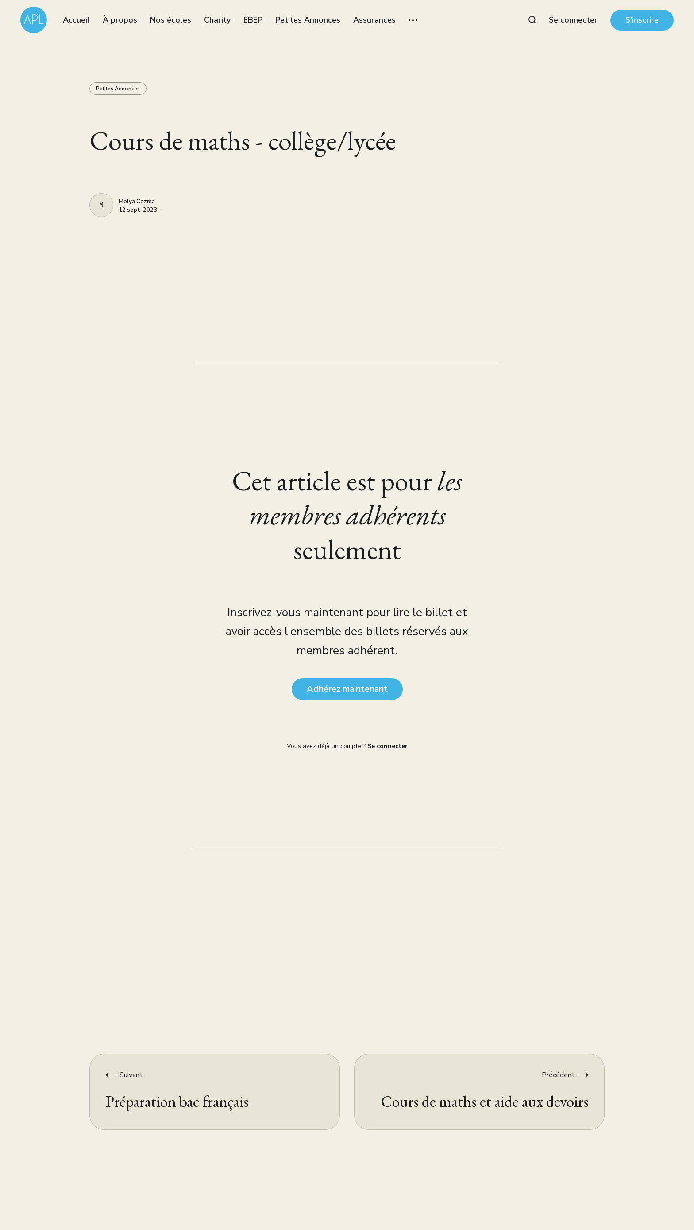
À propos (120, 20)
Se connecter (573, 20)
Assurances (374, 20)
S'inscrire (642, 20)
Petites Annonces (307, 20)
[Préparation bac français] (215, 1092)
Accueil (76, 20)
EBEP (252, 20)
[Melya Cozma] (101, 205)
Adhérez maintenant (347, 689)
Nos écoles (170, 20)
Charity (217, 20)
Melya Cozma (137, 202)
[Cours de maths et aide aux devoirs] (480, 1092)
